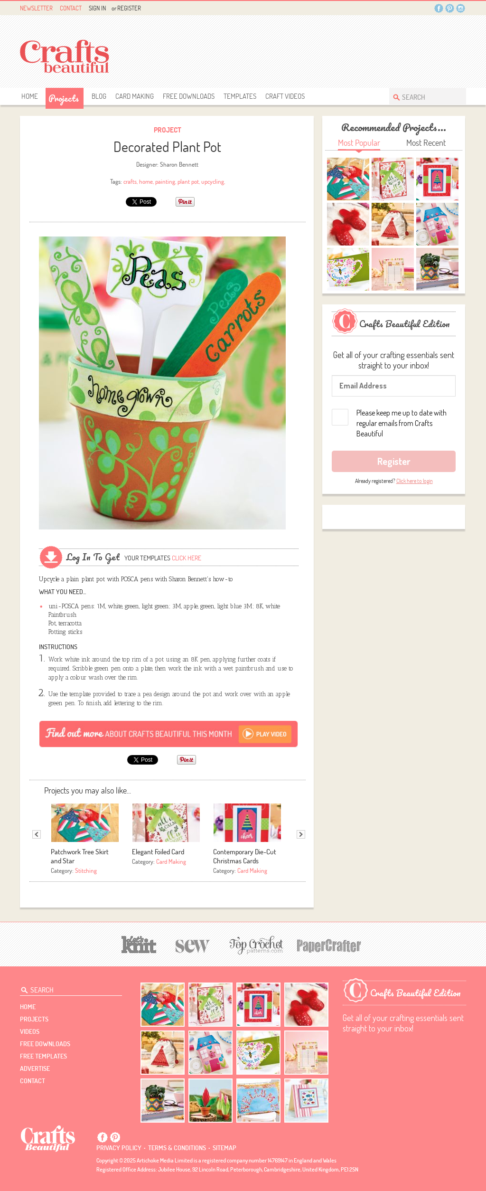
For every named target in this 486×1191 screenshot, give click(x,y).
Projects (63, 98)
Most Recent (426, 142)
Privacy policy (118, 1148)
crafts (130, 181)
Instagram (460, 8)
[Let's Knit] (139, 943)
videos (29, 1031)
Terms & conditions (177, 1148)
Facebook (438, 8)
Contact (71, 8)
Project (167, 129)
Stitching (86, 870)
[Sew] (193, 944)
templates (240, 96)
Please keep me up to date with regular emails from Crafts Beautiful (401, 423)
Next (301, 834)
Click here (186, 558)
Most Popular (359, 142)
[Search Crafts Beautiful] (422, 96)
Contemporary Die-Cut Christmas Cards (244, 856)
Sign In (97, 8)
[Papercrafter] (329, 945)
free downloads (189, 96)
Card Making (134, 96)
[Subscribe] (169, 733)
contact (32, 1081)
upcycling (212, 181)
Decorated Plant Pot (167, 146)
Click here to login (414, 480)
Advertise (35, 1068)
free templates (43, 1056)
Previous (36, 834)
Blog (99, 96)
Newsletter (36, 8)
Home (29, 96)
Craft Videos (285, 96)
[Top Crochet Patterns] (254, 945)
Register (129, 8)
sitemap (224, 1148)
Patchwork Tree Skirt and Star (80, 856)
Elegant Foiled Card (158, 851)
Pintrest (449, 8)
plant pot (188, 181)
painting (165, 181)
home (146, 181)
